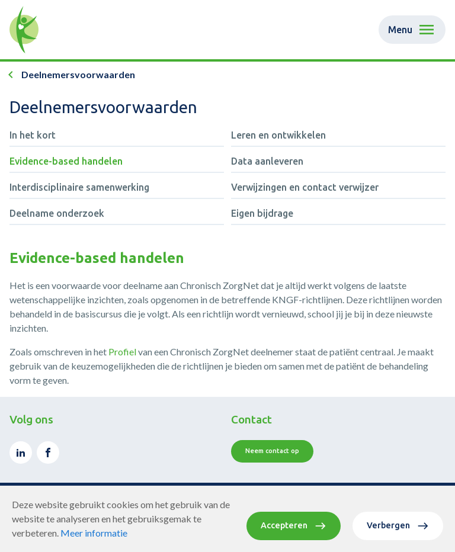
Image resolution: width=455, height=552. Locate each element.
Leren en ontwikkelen (278, 135)
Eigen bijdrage (262, 213)
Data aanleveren (267, 161)
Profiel (123, 351)
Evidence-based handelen (66, 161)
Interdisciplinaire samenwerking (79, 187)
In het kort (32, 135)
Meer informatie (93, 532)
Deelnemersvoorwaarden (78, 74)
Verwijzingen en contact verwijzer (305, 187)
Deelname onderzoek (56, 213)
